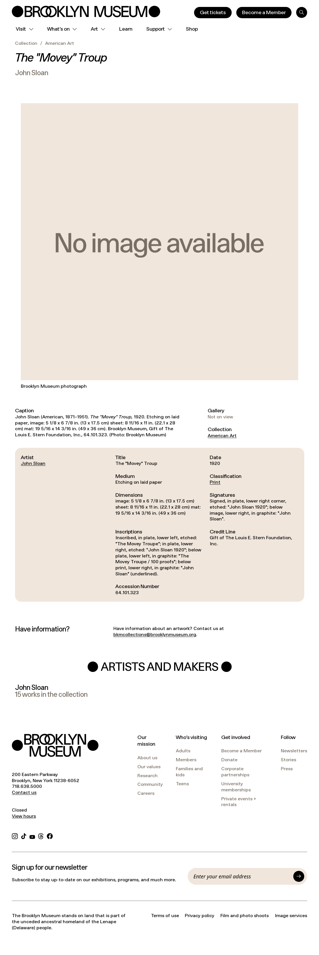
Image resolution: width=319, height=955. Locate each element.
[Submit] (298, 876)
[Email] (242, 876)
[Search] (301, 12)
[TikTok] (24, 836)
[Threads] (41, 836)
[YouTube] (32, 836)
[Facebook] (50, 836)
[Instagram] (15, 836)
